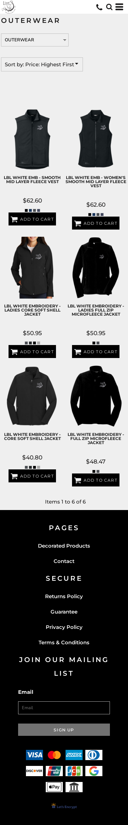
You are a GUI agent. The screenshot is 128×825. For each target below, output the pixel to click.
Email (25, 692)
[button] (109, 6)
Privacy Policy (64, 627)
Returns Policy (64, 596)
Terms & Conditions (64, 642)
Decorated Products (64, 545)
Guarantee (64, 611)
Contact (64, 561)
